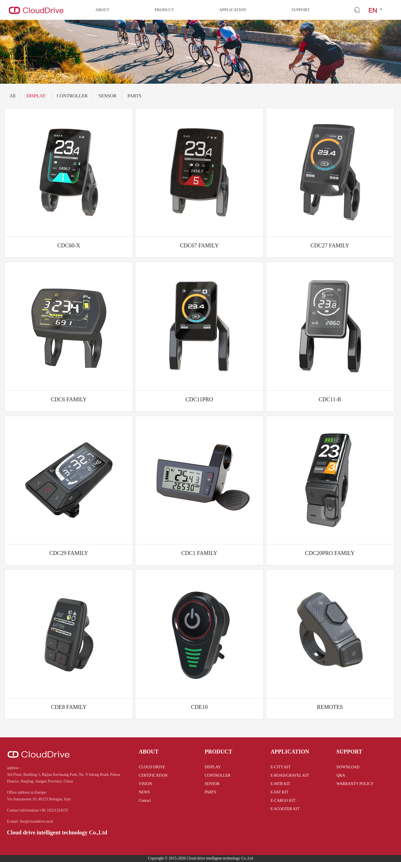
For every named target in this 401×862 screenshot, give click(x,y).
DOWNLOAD (347, 767)
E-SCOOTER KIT (285, 809)
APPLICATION (232, 10)
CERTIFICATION (153, 775)
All (12, 95)
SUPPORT (301, 10)
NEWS (144, 792)
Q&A (340, 775)
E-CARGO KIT (283, 800)
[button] (375, 10)
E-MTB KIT (280, 784)
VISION (145, 784)
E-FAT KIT (279, 792)
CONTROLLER (72, 95)
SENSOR (107, 95)
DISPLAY (36, 95)
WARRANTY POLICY (354, 784)
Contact (145, 800)
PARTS (134, 95)
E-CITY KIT (281, 767)
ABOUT (102, 10)
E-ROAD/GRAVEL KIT (290, 775)
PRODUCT (164, 10)
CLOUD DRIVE (152, 767)
